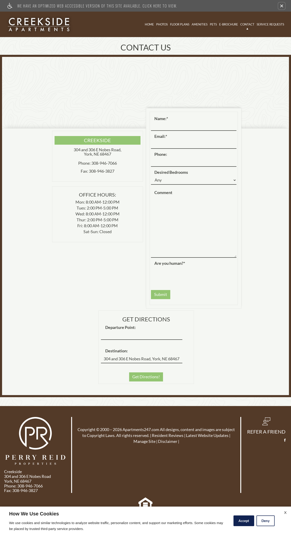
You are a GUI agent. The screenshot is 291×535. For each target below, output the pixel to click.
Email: (160, 136)
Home (149, 24)
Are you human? (169, 263)
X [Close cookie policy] (285, 512)
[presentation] (185, 275)
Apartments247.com (141, 429)
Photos (162, 24)
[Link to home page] (39, 24)
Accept (243, 521)
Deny (265, 521)
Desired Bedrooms (171, 172)
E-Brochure (228, 24)
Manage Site (144, 441)
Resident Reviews (167, 435)
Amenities (200, 24)
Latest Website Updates (207, 435)
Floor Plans (179, 24)
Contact (247, 24)
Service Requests (270, 24)
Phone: (160, 154)
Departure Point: (120, 327)
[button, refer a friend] (266, 427)
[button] (281, 6)
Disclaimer (167, 441)
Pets (213, 24)
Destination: (116, 351)
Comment (163, 192)
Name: (161, 118)
